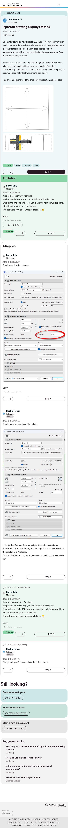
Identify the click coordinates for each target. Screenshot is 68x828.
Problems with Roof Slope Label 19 (23, 777)
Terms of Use (29, 822)
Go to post (14, 225)
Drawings (27, 165)
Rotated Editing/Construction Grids (24, 757)
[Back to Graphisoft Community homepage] (15, 5)
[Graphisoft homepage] (55, 805)
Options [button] (64, 12)
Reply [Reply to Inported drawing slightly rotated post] (47, 172)
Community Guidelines (48, 822)
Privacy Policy (14, 822)
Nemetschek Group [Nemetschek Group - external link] (47, 825)
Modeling (10, 753)
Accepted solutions (16, 713)
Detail (17, 165)
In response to (17, 587)
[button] (28, 108)
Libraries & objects (13, 781)
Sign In (64, 5)
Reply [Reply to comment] (51, 233)
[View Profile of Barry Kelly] (11, 185)
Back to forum (13, 698)
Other (36, 165)
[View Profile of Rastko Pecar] (15, 19)
